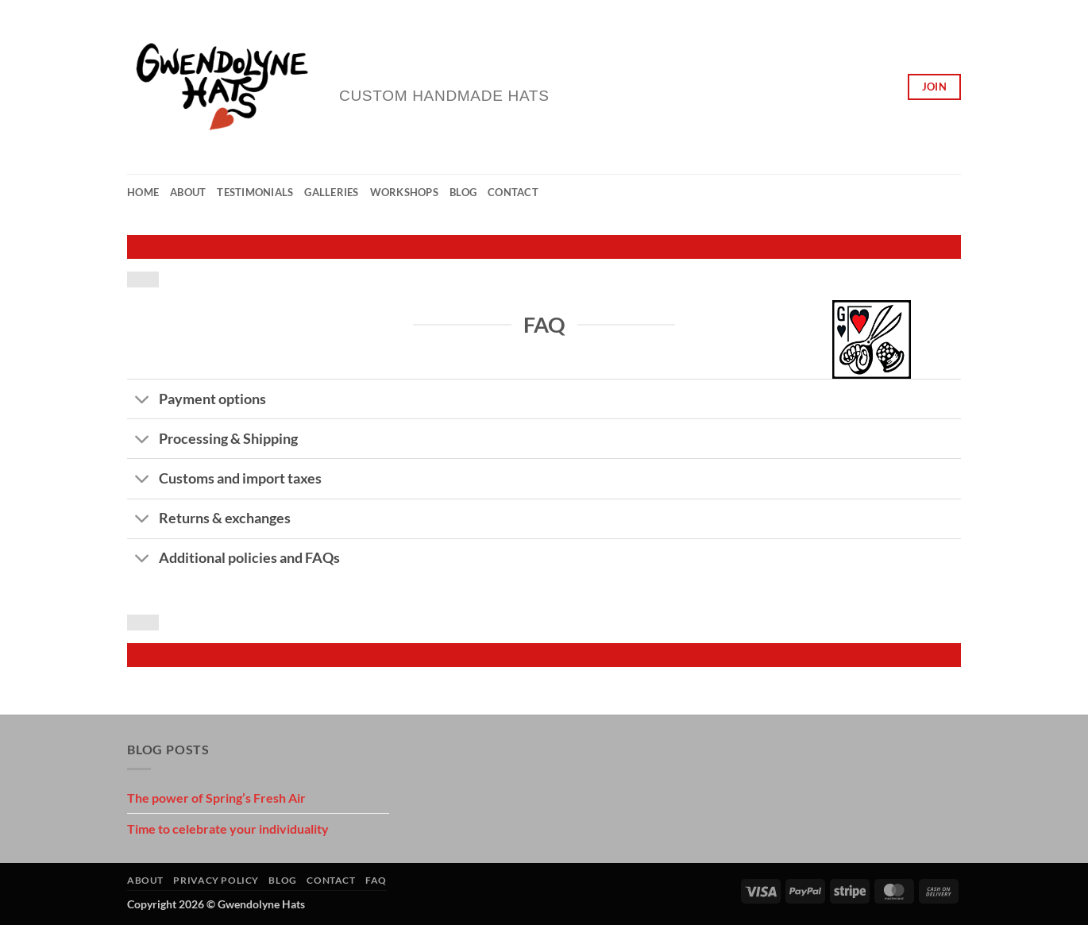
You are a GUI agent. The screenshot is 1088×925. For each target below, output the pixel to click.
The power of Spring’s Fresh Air (216, 797)
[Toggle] (142, 400)
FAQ (376, 880)
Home (143, 192)
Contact (513, 192)
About (188, 192)
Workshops (404, 192)
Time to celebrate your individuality (228, 828)
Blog (462, 192)
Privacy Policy (216, 880)
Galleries (331, 192)
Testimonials (255, 192)
